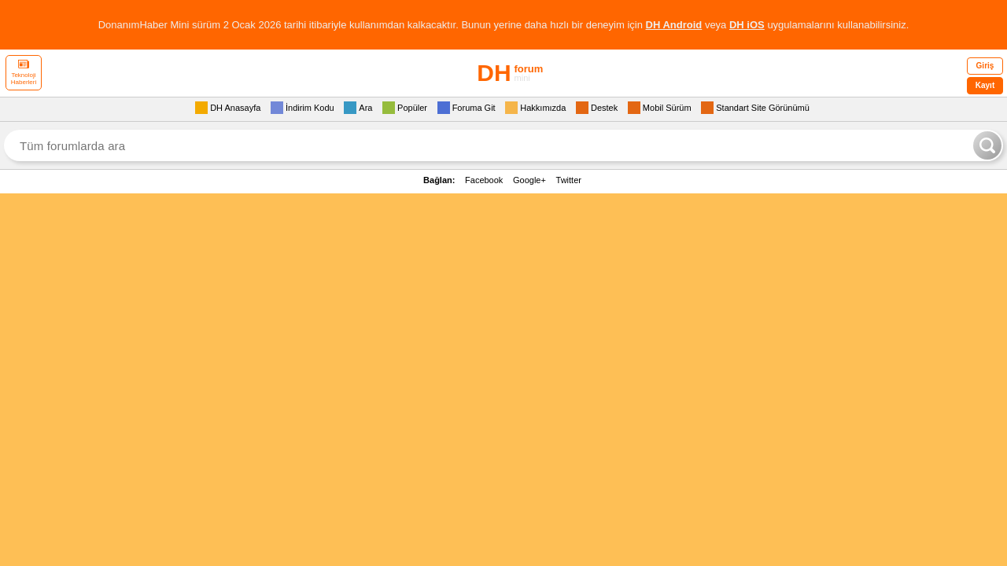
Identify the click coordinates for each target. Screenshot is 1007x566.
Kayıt (985, 85)
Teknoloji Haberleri (23, 73)
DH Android (674, 25)
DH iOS (747, 25)
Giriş (985, 65)
